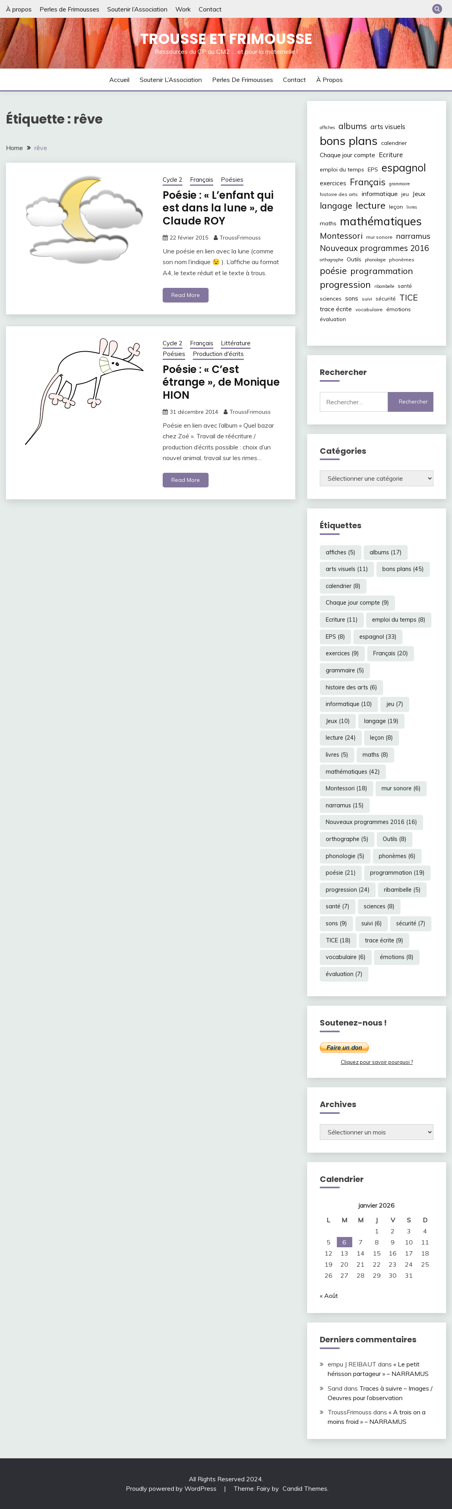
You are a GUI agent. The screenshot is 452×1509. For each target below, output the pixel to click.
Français (201, 179)
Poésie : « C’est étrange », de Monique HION (221, 382)
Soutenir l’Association (137, 9)
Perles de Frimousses (69, 9)
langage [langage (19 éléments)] (336, 205)
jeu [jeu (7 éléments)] (405, 194)
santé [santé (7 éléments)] (405, 286)
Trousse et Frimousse (226, 39)
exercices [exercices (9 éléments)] (333, 183)
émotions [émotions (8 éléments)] (398, 309)
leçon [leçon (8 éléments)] (396, 206)
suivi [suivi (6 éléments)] (367, 299)
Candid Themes (305, 1488)
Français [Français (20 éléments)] (368, 182)
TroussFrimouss (240, 237)
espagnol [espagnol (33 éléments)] (404, 167)
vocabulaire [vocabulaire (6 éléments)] (369, 309)
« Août (329, 1296)
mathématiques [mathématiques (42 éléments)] (381, 221)
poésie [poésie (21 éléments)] (333, 270)
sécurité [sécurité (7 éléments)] (386, 298)
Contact (210, 9)
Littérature (236, 343)
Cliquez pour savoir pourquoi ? (377, 1062)
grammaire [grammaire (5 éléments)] (399, 183)
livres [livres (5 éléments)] (411, 207)
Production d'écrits (218, 354)
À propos (19, 9)
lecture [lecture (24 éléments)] (371, 205)
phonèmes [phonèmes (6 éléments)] (401, 260)
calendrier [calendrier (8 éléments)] (394, 143)
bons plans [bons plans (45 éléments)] (349, 140)
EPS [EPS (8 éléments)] (373, 169)
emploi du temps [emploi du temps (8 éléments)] (342, 169)
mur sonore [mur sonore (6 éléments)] (379, 237)
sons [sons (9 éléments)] (351, 298)
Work (183, 9)
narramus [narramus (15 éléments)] (413, 236)
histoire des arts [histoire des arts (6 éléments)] (339, 194)
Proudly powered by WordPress (172, 1488)
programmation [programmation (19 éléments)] (381, 270)
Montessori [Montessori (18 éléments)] (341, 235)
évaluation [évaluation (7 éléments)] (333, 319)
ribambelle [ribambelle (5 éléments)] (384, 286)
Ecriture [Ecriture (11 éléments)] (391, 154)
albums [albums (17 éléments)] (352, 126)
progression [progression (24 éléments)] (345, 284)
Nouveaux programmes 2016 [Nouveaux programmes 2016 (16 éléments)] (374, 248)
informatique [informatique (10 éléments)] (379, 194)
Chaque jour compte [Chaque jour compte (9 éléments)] (347, 155)
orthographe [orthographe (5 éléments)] (331, 260)
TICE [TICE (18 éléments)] (408, 297)
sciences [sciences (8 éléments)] (331, 298)
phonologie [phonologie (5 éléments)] (375, 260)
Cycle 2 (172, 179)
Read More (185, 295)
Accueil (119, 80)
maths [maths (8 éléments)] (328, 223)
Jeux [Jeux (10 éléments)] (418, 194)
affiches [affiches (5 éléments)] (327, 127)
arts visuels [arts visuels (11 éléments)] (387, 126)
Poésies (232, 179)
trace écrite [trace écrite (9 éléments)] (336, 309)
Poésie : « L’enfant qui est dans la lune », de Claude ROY (218, 208)
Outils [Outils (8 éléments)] (354, 259)
